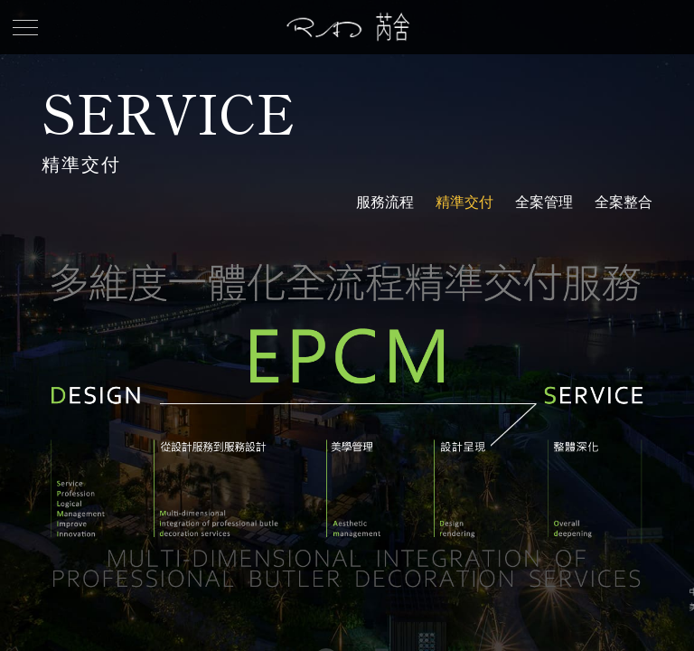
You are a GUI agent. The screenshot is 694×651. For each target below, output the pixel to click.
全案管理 (544, 202)
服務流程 (385, 202)
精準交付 (464, 202)
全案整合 (623, 202)
